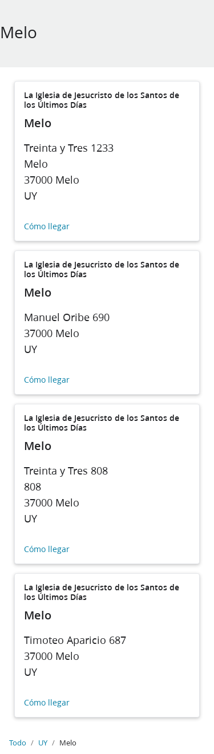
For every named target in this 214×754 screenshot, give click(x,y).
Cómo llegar (47, 227)
